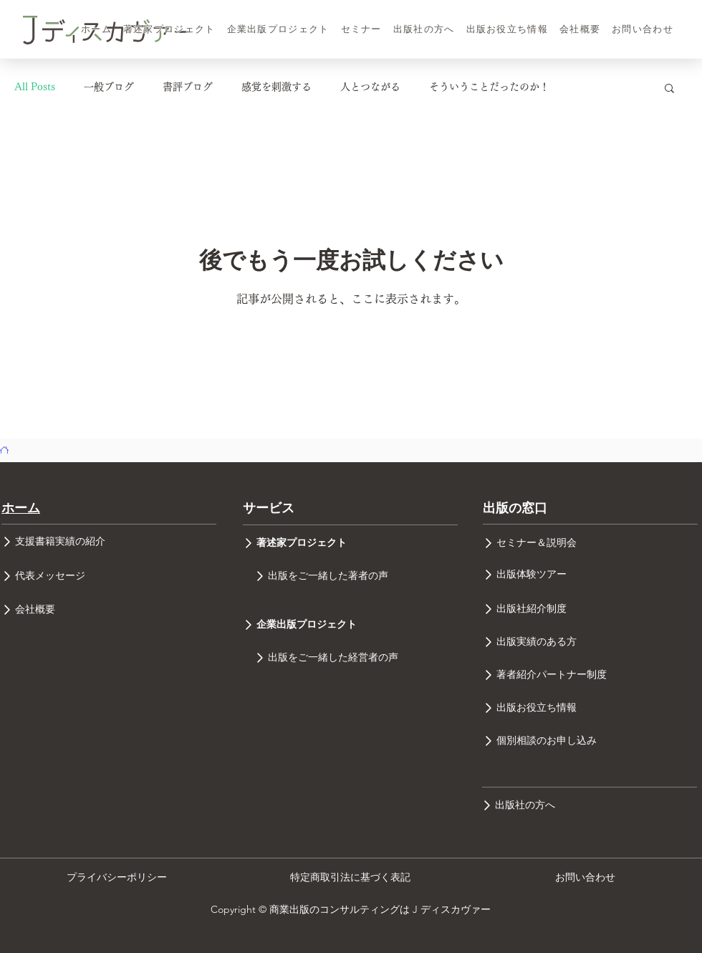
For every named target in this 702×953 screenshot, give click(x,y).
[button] (669, 89)
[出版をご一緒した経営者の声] (350, 657)
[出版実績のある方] (590, 642)
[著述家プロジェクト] (350, 543)
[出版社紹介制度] (590, 609)
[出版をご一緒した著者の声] (350, 576)
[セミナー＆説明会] (590, 543)
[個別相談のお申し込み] (590, 740)
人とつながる (370, 87)
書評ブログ (188, 87)
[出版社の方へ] (588, 805)
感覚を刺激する (276, 87)
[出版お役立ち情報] (590, 707)
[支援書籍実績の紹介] (108, 541)
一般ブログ (109, 87)
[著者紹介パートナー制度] (590, 675)
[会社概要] (108, 609)
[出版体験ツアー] (590, 574)
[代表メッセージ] (108, 576)
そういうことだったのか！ (489, 87)
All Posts (34, 87)
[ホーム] (4, 450)
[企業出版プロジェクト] (350, 624)
